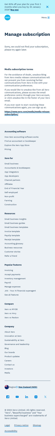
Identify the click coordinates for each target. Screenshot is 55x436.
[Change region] (26, 387)
